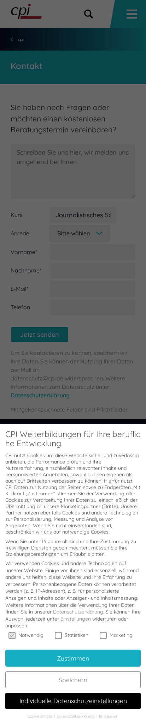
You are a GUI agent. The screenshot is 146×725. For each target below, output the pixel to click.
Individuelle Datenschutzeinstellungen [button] (73, 693)
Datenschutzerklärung (78, 605)
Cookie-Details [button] (40, 709)
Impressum (108, 709)
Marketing (116, 628)
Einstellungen (75, 611)
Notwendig (25, 628)
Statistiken (71, 628)
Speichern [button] (73, 672)
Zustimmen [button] (73, 651)
